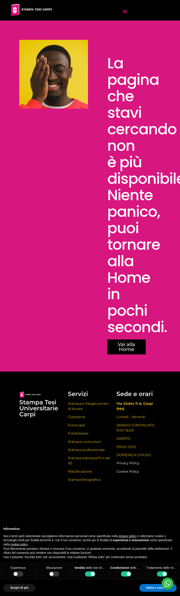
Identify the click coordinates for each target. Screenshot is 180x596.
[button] (124, 11)
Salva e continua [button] (158, 587)
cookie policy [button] (18, 544)
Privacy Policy (128, 463)
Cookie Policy (127, 471)
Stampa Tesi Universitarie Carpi (38, 408)
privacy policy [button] (128, 536)
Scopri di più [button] (19, 587)
